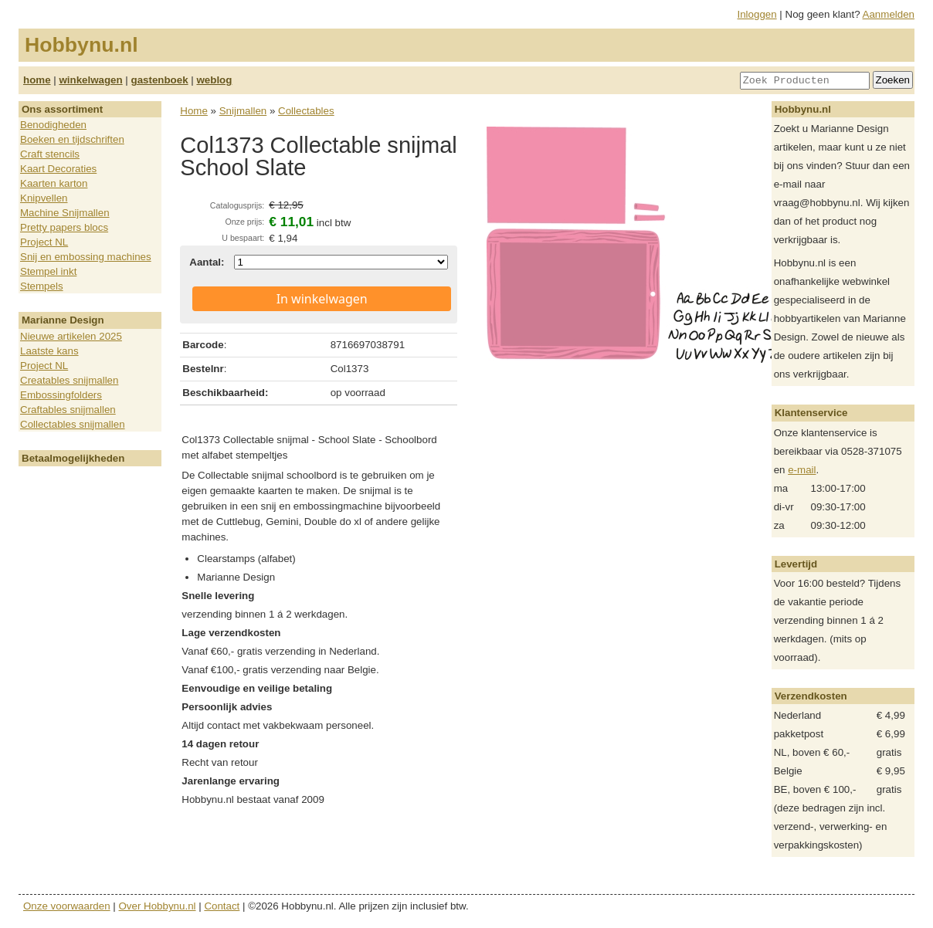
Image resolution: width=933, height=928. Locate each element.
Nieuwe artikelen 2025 (71, 336)
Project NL (44, 242)
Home (194, 111)
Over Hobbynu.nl (157, 906)
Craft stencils (50, 154)
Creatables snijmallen (69, 380)
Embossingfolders (61, 395)
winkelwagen (90, 80)
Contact (221, 906)
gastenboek (159, 80)
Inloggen (757, 14)
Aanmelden (888, 14)
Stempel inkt (48, 271)
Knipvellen (44, 198)
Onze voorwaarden (66, 906)
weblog (214, 80)
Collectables (306, 111)
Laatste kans (49, 351)
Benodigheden (53, 124)
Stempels (41, 286)
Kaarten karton (53, 183)
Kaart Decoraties (58, 168)
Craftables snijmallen (68, 409)
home (37, 80)
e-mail (802, 470)
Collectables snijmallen (72, 424)
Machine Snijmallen (65, 212)
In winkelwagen (322, 298)
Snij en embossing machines (85, 256)
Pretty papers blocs (64, 227)
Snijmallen (243, 111)
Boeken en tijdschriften (72, 139)
